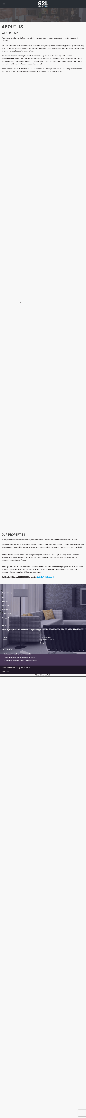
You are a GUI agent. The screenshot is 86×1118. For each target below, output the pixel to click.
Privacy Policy (6, 671)
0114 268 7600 (46, 637)
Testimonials (6, 614)
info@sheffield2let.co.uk (45, 577)
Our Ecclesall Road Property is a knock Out (17, 654)
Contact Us (5, 618)
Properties (5, 605)
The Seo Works (25, 668)
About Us (5, 601)
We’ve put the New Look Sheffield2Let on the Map (20, 657)
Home (4, 597)
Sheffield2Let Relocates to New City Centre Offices (20, 660)
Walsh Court (6, 610)
